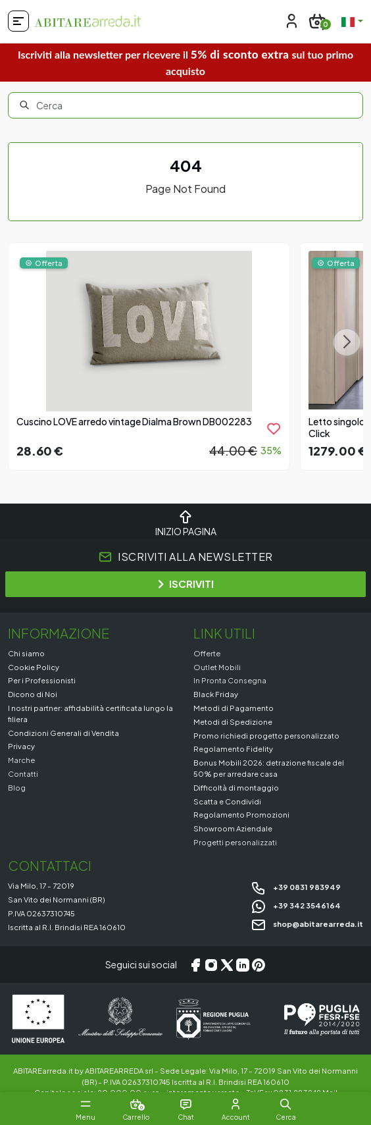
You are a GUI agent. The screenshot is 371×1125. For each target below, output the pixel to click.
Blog (17, 787)
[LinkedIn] (243, 965)
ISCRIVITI (186, 583)
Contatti (23, 773)
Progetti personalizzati (235, 842)
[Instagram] (211, 965)
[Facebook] (195, 965)
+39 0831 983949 (296, 886)
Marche (21, 759)
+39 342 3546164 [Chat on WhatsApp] (296, 905)
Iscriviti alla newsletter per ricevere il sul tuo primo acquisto (185, 62)
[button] (285, 1104)
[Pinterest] (258, 965)
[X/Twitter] (227, 965)
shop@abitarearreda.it (307, 923)
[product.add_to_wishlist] (274, 428)
